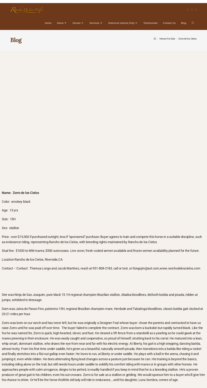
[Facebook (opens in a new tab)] (188, 9)
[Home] (155, 38)
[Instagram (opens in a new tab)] (192, 9)
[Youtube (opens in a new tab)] (196, 9)
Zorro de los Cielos (187, 38)
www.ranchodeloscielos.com (180, 268)
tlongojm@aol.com (146, 268)
